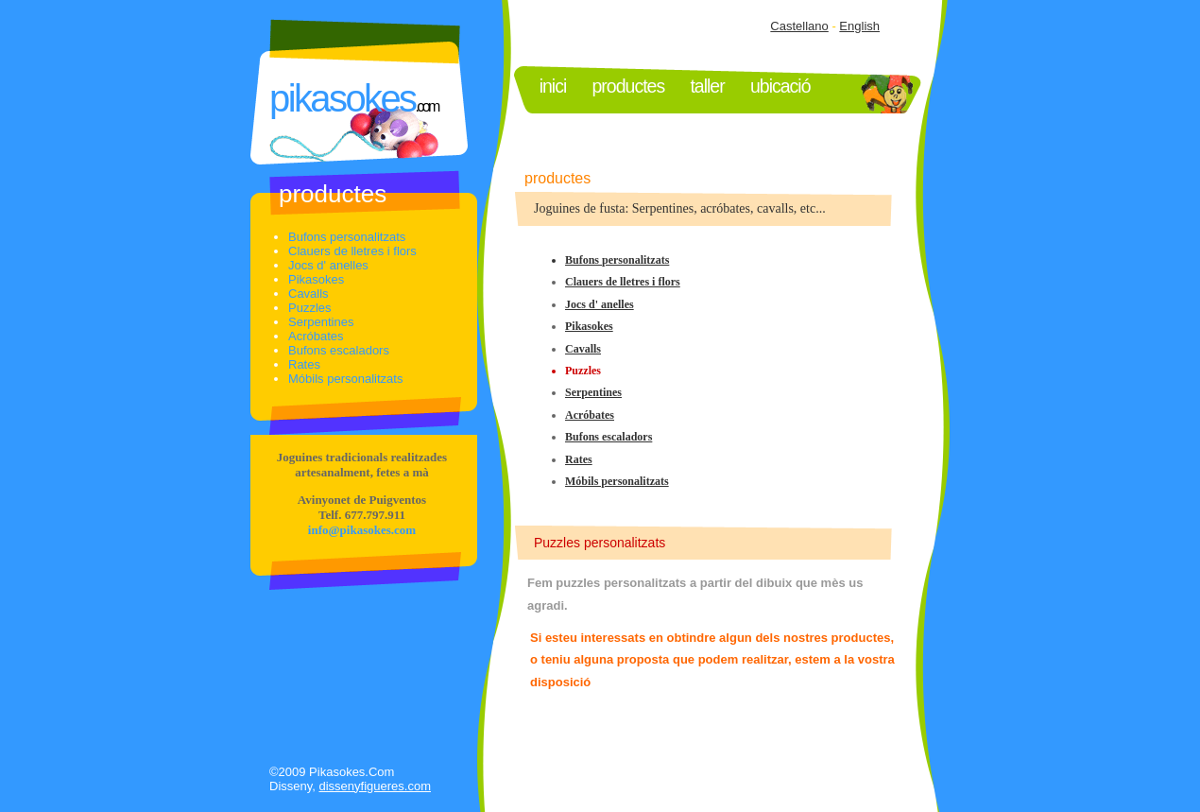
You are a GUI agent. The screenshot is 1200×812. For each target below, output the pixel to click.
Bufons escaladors (608, 436)
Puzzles (310, 308)
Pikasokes (589, 326)
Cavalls (583, 348)
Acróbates (589, 415)
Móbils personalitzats (617, 481)
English (859, 26)
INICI (553, 86)
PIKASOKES (342, 98)
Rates (578, 459)
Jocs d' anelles (599, 304)
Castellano (799, 26)
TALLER (707, 86)
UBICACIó (780, 86)
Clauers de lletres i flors (622, 281)
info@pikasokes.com (362, 530)
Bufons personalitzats (617, 260)
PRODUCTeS (628, 86)
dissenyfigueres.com (375, 786)
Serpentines (593, 392)
